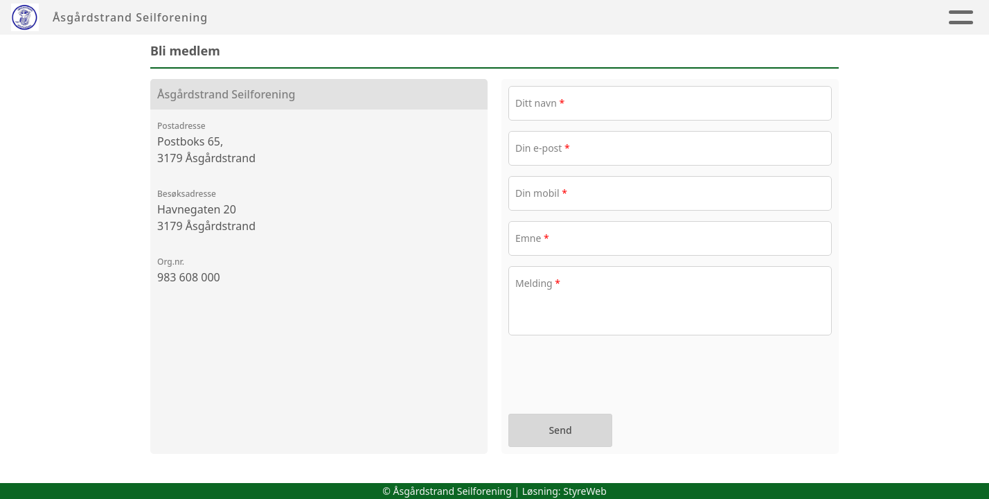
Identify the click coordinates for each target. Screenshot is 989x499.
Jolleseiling (530, 17)
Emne (532, 238)
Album (791, 17)
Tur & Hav (632, 17)
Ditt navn (539, 103)
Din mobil (541, 193)
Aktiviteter (933, 17)
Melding (537, 283)
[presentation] (613, 376)
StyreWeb (585, 491)
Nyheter (855, 17)
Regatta (721, 17)
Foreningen (283, 17)
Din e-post (542, 148)
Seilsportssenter (406, 17)
